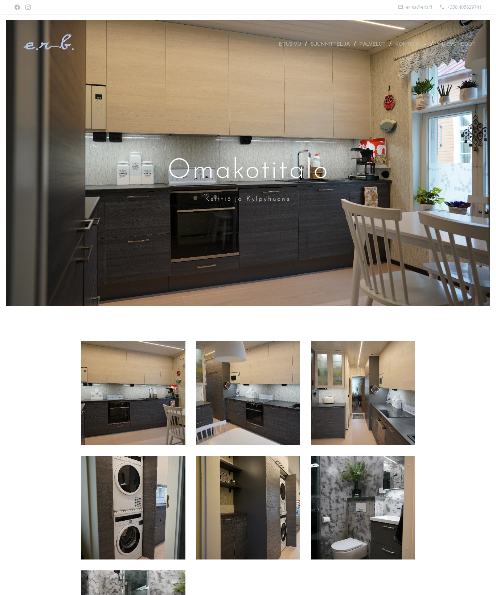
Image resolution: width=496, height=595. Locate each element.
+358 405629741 (464, 7)
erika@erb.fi (419, 7)
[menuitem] (292, 44)
